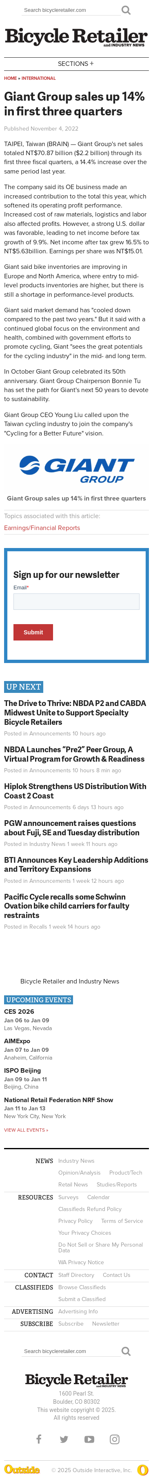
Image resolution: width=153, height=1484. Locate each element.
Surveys (68, 1197)
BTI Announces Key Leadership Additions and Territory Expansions (76, 864)
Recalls (38, 926)
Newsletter (106, 1323)
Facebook (39, 1439)
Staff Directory (76, 1275)
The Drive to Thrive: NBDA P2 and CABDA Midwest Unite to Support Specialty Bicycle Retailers (75, 712)
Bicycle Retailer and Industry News (69, 981)
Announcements (50, 733)
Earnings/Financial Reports (42, 528)
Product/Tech (125, 1172)
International (39, 78)
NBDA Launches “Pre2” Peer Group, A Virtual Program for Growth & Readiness (74, 754)
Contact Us (117, 1275)
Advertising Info (78, 1311)
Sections (76, 63)
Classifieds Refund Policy (90, 1209)
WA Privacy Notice (81, 1262)
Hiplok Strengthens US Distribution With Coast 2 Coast (75, 790)
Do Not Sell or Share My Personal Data (100, 1247)
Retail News (73, 1184)
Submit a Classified (82, 1299)
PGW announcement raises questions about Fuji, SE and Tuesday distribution (72, 827)
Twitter (64, 1439)
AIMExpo (17, 1041)
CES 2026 (19, 1012)
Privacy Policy (75, 1221)
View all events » (26, 1130)
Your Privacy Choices (84, 1232)
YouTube (89, 1439)
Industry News (47, 844)
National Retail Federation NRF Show (58, 1100)
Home (10, 78)
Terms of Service (122, 1221)
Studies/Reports (117, 1184)
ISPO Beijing (22, 1071)
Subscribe (71, 1323)
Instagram (115, 1439)
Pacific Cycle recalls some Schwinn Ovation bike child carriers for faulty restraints (66, 906)
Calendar (98, 1197)
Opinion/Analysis (79, 1172)
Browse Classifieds (82, 1287)
